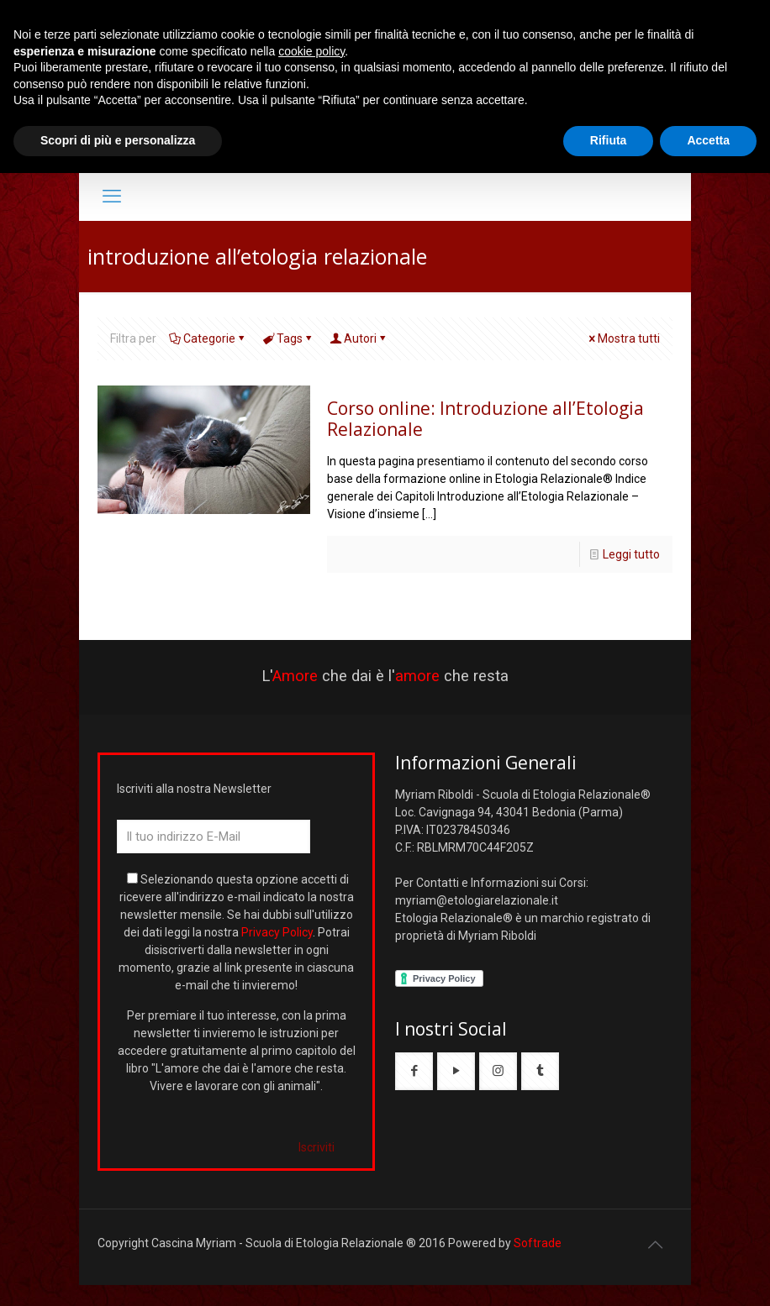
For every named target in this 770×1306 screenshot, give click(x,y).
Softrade (538, 1243)
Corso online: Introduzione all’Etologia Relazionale (485, 418)
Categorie (208, 338)
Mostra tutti (623, 338)
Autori (359, 338)
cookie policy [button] (311, 51)
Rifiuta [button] (608, 140)
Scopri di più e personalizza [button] (117, 140)
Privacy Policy (277, 932)
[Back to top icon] (654, 1244)
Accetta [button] (708, 140)
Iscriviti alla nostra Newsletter (194, 788)
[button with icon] (414, 1071)
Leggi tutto (631, 554)
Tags (288, 338)
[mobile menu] (112, 196)
